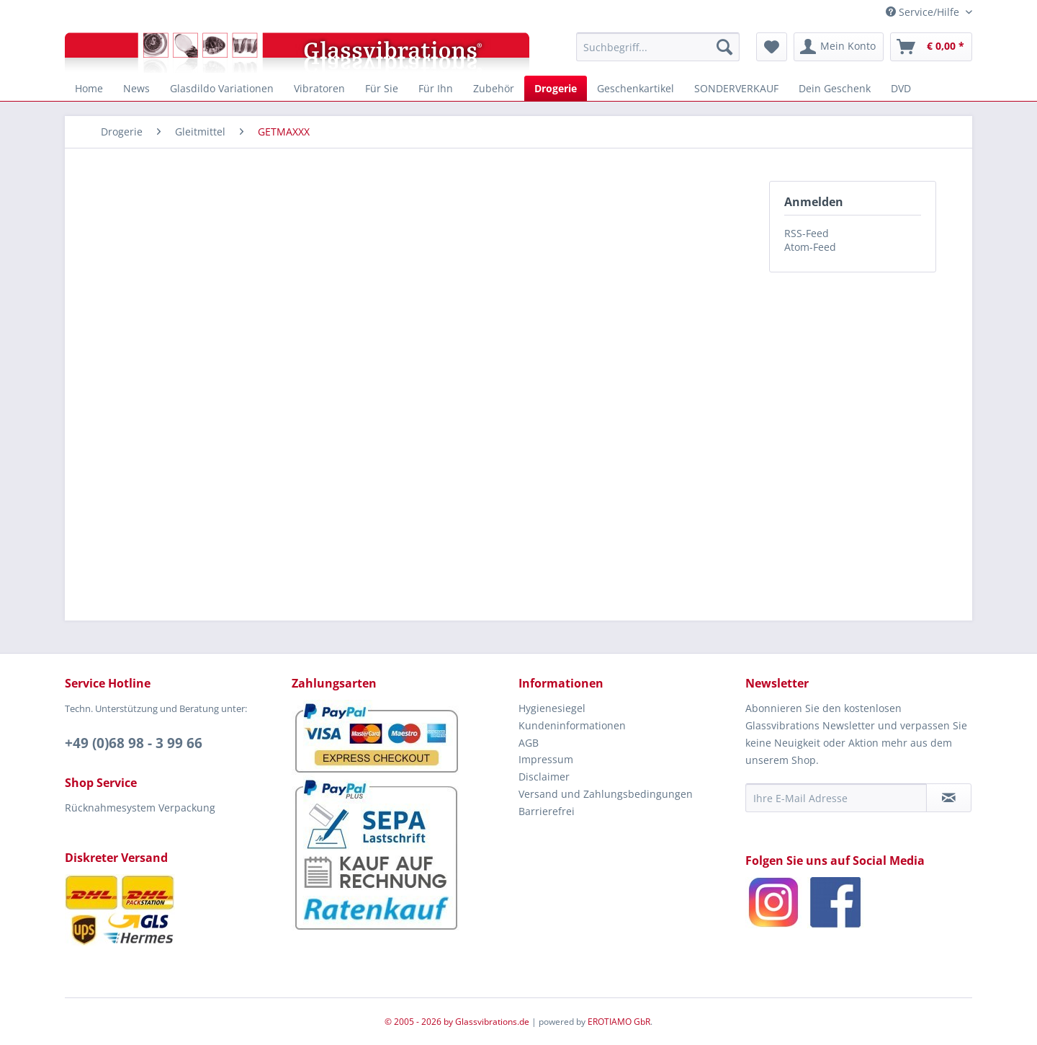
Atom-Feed (810, 247)
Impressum (545, 759)
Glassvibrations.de (492, 1021)
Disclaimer (544, 776)
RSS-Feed (806, 233)
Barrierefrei (546, 811)
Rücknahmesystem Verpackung (140, 807)
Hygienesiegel (551, 708)
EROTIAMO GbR (619, 1021)
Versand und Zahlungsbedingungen (605, 794)
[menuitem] (658, 46)
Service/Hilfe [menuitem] (924, 12)
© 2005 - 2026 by (420, 1021)
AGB (528, 743)
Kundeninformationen (572, 725)
